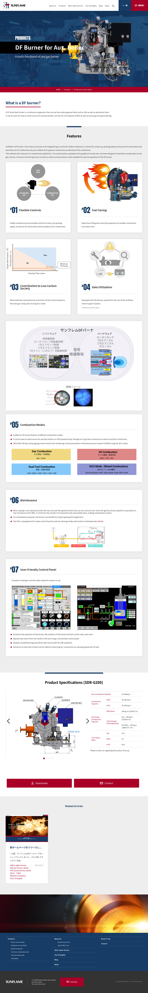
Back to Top (105, 939)
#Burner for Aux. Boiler (19, 868)
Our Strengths (91, 6)
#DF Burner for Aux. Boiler (20, 870)
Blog (101, 6)
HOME (58, 90)
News (107, 6)
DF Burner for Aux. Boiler (19, 945)
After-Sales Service (75, 6)
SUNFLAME (14, 5)
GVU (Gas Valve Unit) (17, 955)
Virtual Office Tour (63, 945)
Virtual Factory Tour (64, 942)
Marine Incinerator (17, 949)
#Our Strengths (16, 878)
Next (87, 721)
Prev (8, 721)
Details (100, 521)
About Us (52, 6)
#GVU (18, 873)
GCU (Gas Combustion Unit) (20, 952)
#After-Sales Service (18, 865)
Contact (104, 943)
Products (62, 6)
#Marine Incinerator (18, 875)
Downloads (14, 958)
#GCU (12, 873)
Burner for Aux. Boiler (18, 942)
